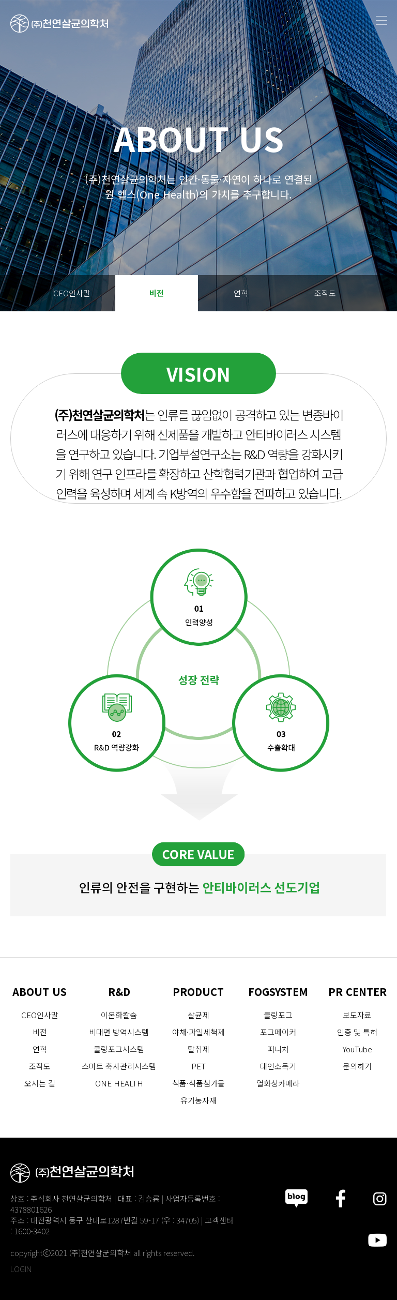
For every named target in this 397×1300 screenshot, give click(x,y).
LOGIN (21, 1268)
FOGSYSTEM (278, 991)
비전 (156, 293)
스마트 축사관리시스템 (119, 1066)
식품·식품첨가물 (198, 1083)
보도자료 (357, 1014)
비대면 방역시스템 (119, 1031)
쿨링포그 (278, 1014)
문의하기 (357, 1066)
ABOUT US (39, 991)
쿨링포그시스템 (119, 1049)
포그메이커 (278, 1031)
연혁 (241, 293)
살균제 (198, 1014)
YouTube (357, 1049)
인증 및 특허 (357, 1031)
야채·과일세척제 (198, 1031)
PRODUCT (198, 991)
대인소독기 (278, 1066)
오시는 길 (198, 329)
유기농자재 (198, 1100)
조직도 (325, 293)
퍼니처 (278, 1049)
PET (198, 1066)
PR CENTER (357, 991)
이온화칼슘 (119, 1014)
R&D (119, 991)
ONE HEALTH (119, 1083)
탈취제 (198, 1049)
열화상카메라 (278, 1083)
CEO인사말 (71, 293)
